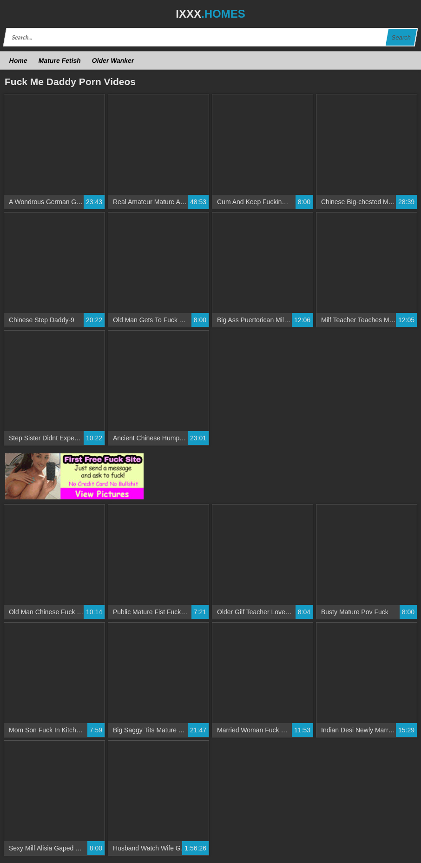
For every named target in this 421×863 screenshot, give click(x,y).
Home (18, 60)
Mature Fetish (59, 60)
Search (401, 37)
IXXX (210, 13)
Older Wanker (112, 60)
